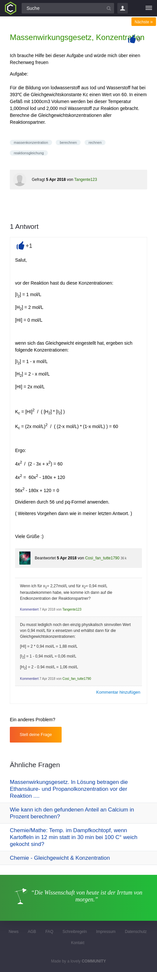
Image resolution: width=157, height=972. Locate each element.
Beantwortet (45, 558)
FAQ (49, 931)
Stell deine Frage (36, 734)
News (13, 931)
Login (122, 8)
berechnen (68, 142)
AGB (32, 931)
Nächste (144, 22)
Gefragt (38, 179)
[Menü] (148, 8)
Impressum (105, 931)
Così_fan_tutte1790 (102, 558)
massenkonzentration (31, 142)
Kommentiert (29, 609)
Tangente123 (85, 179)
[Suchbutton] (109, 8)
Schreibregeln (75, 931)
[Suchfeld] (68, 8)
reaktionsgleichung (29, 153)
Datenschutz (136, 931)
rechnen (95, 142)
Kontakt (78, 942)
